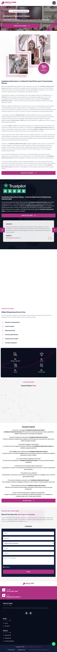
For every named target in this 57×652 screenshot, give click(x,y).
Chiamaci (8, 589)
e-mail (7, 595)
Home (11, 11)
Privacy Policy (14, 567)
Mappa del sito (21, 649)
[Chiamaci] (3, 589)
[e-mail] (3, 595)
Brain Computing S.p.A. (43, 649)
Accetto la (11, 567)
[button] (54, 2)
